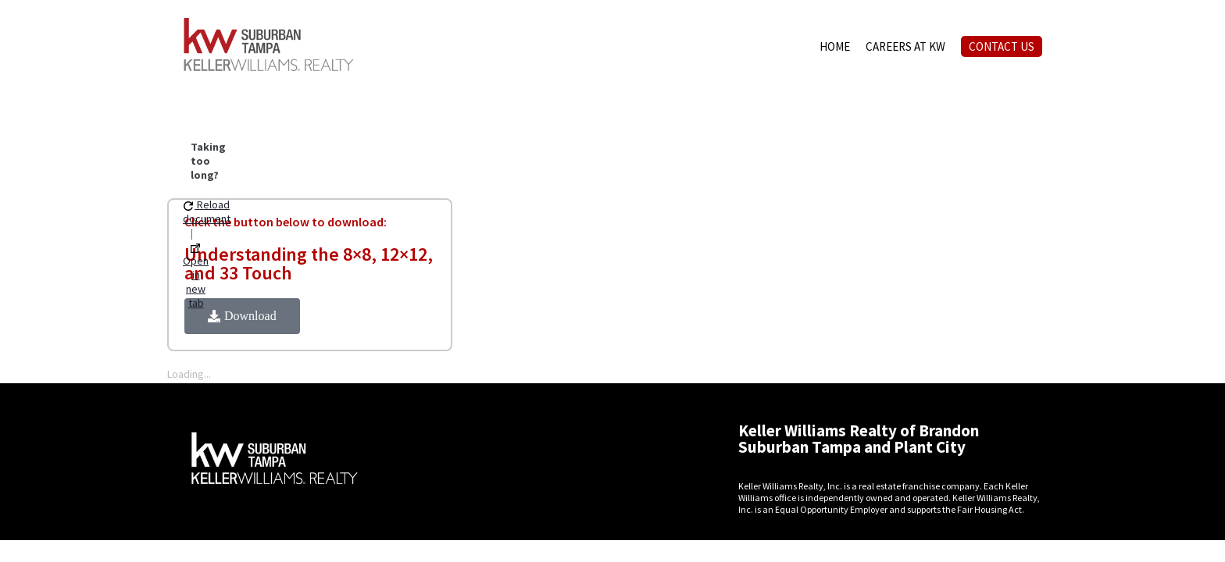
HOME (835, 46)
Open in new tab (196, 277)
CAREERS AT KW (905, 46)
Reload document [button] (206, 211)
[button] (242, 316)
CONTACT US (1001, 46)
